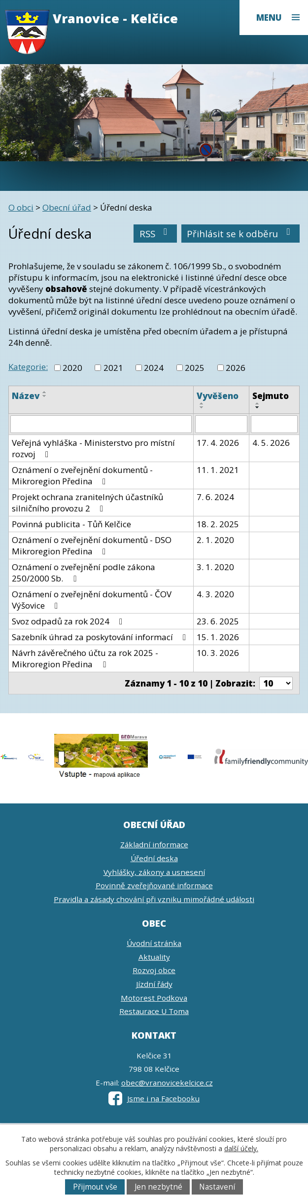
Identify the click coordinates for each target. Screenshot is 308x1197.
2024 (154, 367)
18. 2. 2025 (218, 524)
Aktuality (154, 957)
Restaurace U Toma (154, 1011)
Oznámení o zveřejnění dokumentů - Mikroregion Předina (82, 475)
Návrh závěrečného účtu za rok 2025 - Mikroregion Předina (85, 658)
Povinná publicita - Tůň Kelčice (71, 524)
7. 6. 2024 (215, 497)
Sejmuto (270, 395)
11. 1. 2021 (218, 469)
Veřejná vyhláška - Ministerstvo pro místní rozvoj (93, 448)
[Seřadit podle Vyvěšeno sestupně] (202, 407)
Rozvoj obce (154, 970)
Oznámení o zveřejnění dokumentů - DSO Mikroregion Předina (91, 545)
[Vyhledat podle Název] (101, 424)
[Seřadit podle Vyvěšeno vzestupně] (202, 403)
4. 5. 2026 (271, 442)
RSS (155, 233)
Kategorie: (28, 366)
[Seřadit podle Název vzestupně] (44, 392)
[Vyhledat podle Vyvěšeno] (221, 424)
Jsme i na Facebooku (154, 1098)
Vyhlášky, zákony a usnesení (154, 872)
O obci (21, 207)
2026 (235, 367)
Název (25, 395)
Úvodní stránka (154, 943)
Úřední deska (154, 858)
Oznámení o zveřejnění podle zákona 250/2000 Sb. (83, 572)
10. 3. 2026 (218, 652)
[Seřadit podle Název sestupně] (44, 396)
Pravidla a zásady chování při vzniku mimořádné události (154, 899)
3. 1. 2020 (215, 567)
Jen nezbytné (158, 1187)
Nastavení (217, 1187)
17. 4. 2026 (218, 442)
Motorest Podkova (154, 998)
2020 (72, 367)
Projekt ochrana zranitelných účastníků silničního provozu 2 (87, 502)
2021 (113, 367)
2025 (195, 367)
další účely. (241, 1148)
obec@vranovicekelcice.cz (167, 1083)
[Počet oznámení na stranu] (276, 683)
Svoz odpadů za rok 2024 (69, 621)
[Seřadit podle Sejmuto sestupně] (257, 407)
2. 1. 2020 (215, 539)
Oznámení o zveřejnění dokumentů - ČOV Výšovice (91, 599)
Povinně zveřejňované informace (154, 885)
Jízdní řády (154, 984)
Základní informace (154, 844)
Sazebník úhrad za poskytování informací (101, 637)
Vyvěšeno (218, 395)
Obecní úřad (66, 207)
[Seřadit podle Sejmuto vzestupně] (257, 403)
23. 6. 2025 (218, 621)
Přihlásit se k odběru (240, 233)
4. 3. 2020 (215, 594)
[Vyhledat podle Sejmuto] (274, 424)
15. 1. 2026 (218, 637)
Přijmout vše (95, 1187)
